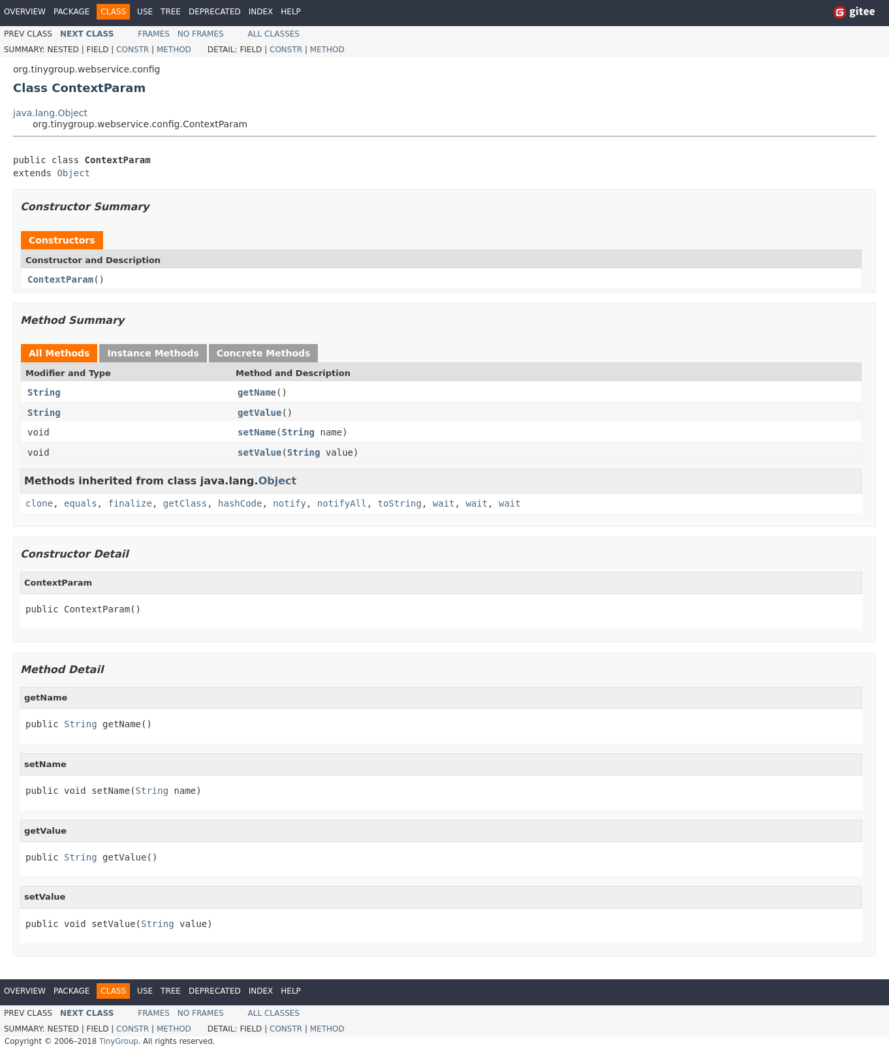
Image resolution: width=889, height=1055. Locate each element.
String (44, 392)
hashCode (240, 503)
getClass (185, 503)
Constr (132, 49)
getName (257, 392)
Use (145, 11)
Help (291, 11)
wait (444, 503)
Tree (171, 11)
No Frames (201, 34)
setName (257, 432)
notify (289, 503)
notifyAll (342, 503)
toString (400, 503)
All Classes (274, 34)
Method (174, 49)
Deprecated (215, 11)
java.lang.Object (50, 113)
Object (73, 173)
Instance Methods (152, 353)
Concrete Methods (264, 353)
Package (71, 11)
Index (261, 11)
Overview (25, 11)
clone (39, 503)
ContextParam (60, 279)
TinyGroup (118, 1041)
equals (80, 503)
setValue (259, 452)
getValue (259, 412)
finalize (129, 503)
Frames (154, 34)
